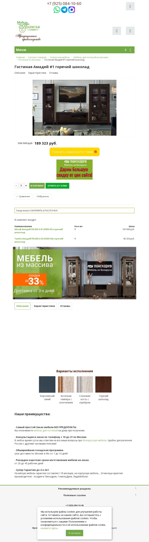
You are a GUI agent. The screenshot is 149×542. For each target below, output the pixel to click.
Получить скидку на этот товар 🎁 (74, 152)
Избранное (42, 196)
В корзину (37, 185)
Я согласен (75, 533)
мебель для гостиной (46, 430)
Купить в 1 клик (57, 185)
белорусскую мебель (94, 440)
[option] (74, 108)
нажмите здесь (49, 528)
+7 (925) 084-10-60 (64, 3)
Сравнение (23, 196)
